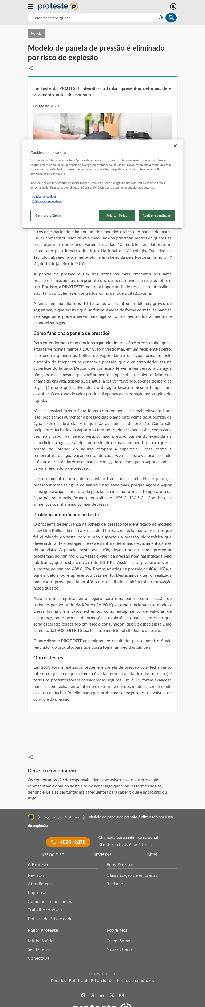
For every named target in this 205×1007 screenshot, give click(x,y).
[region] (102, 184)
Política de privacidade (47, 201)
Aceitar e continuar (157, 215)
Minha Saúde (40, 929)
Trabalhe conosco (45, 898)
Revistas (36, 863)
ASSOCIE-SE (52, 843)
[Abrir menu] (33, 6)
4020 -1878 (68, 831)
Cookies (58, 969)
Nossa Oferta (120, 937)
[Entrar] (174, 6)
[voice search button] (158, 17)
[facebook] (83, 984)
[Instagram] (121, 984)
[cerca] (86, 17)
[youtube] (93, 984)
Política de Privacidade (50, 907)
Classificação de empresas (132, 863)
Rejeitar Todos (116, 215)
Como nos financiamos (50, 889)
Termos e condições (135, 969)
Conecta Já (38, 946)
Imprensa (37, 881)
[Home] (31, 805)
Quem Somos (119, 929)
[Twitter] (112, 984)
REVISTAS (102, 843)
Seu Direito (39, 937)
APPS (152, 843)
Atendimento (41, 872)
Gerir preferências (48, 215)
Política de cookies (44, 196)
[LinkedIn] (102, 984)
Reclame (115, 872)
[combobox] (102, 17)
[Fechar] (175, 146)
